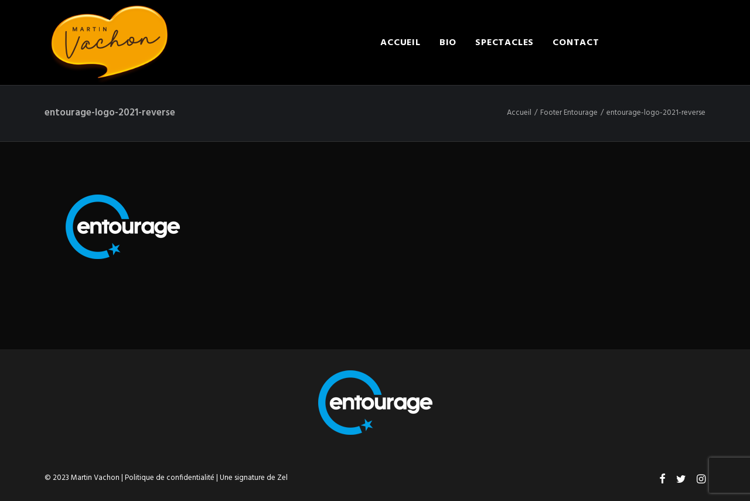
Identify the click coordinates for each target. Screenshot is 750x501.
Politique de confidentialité (169, 478)
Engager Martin (661, 42)
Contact (576, 42)
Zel (282, 478)
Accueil (400, 42)
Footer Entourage (569, 113)
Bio (447, 42)
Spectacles (504, 42)
